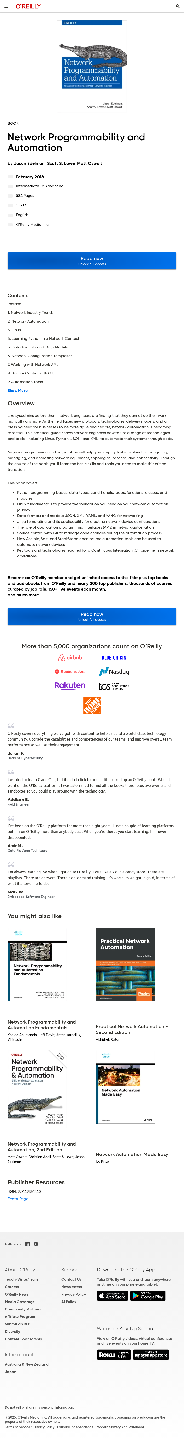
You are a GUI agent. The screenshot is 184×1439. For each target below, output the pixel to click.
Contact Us (71, 1279)
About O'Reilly (20, 1269)
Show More (18, 391)
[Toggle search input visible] (178, 6)
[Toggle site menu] (6, 6)
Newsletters (71, 1286)
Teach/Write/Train (21, 1279)
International (19, 1354)
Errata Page (18, 1198)
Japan (10, 1371)
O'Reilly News (16, 1294)
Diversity (12, 1331)
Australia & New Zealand (27, 1364)
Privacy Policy (73, 1294)
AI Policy (68, 1301)
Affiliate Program (20, 1316)
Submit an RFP (17, 1324)
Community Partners (23, 1309)
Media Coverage (20, 1301)
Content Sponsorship (23, 1339)
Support (70, 1269)
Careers (12, 1286)
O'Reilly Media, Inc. (33, 224)
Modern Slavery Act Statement (120, 1427)
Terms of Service (17, 1427)
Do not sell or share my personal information (39, 1407)
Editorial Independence (75, 1427)
